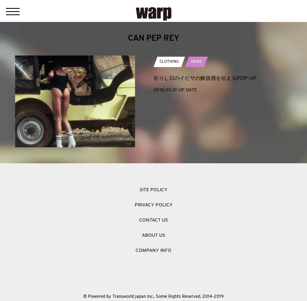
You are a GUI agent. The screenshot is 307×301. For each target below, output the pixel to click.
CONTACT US (153, 220)
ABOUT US (153, 235)
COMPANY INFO (153, 250)
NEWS (196, 61)
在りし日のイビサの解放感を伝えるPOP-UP (205, 78)
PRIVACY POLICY (154, 205)
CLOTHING (169, 61)
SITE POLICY (153, 190)
